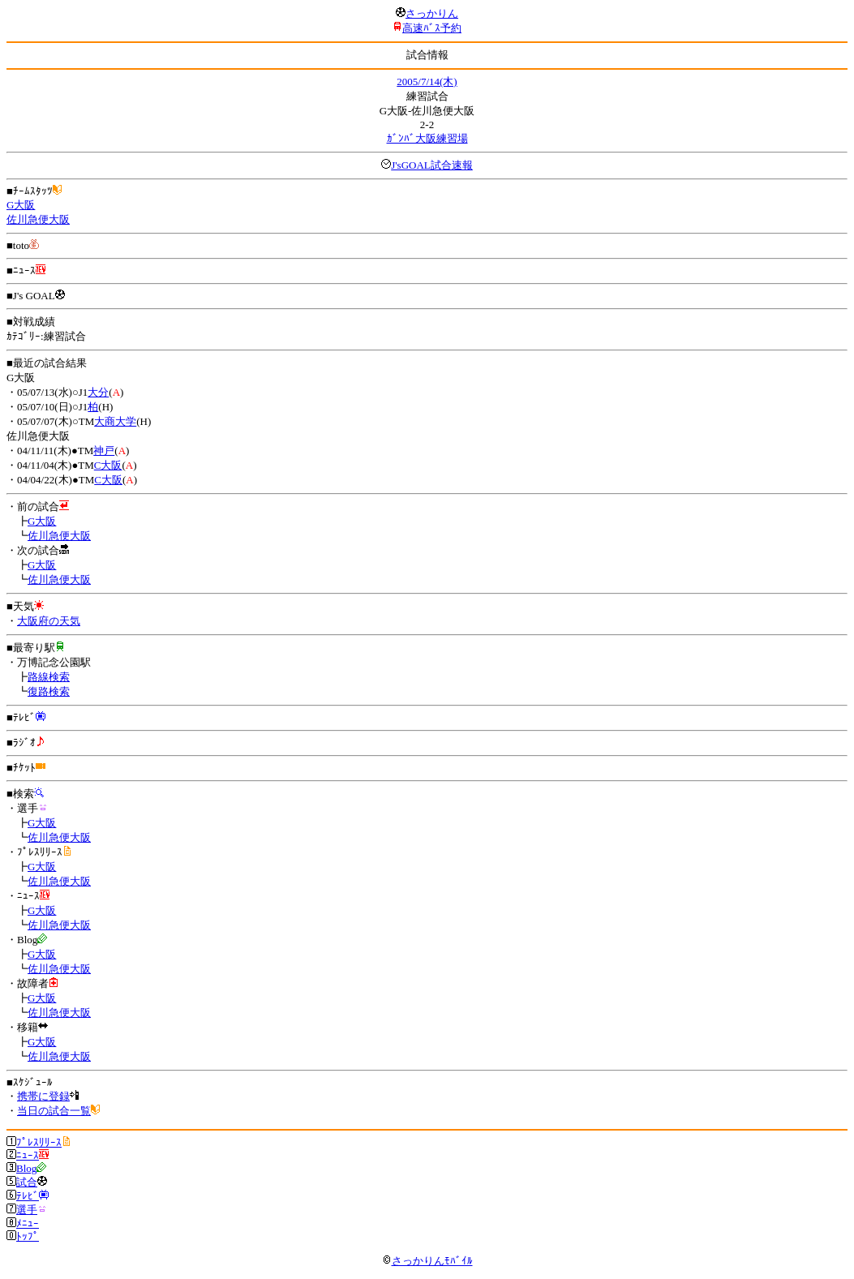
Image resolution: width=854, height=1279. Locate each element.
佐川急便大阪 (38, 219)
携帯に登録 (43, 1096)
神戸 (103, 450)
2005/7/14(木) (427, 81)
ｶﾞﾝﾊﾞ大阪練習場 (427, 138)
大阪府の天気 (48, 621)
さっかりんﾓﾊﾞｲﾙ (427, 1261)
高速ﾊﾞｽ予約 (431, 28)
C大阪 (108, 465)
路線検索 (49, 677)
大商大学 (115, 421)
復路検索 (49, 691)
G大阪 (20, 205)
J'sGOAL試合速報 (432, 165)
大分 (98, 392)
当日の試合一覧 (54, 1111)
